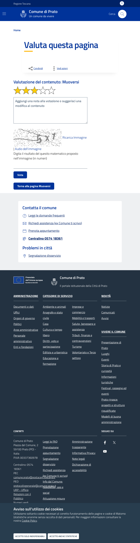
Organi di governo (24, 318)
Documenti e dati (24, 307)
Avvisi (105, 318)
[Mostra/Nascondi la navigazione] (4, 14)
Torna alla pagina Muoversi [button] (33, 186)
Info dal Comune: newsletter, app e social (53, 487)
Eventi (105, 359)
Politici (18, 324)
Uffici (17, 312)
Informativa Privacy (83, 453)
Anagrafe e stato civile (53, 315)
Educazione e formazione (50, 361)
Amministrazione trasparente (82, 444)
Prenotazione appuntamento (51, 450)
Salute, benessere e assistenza (83, 327)
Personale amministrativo (23, 338)
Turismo (77, 346)
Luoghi (105, 354)
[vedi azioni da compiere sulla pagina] (59, 68)
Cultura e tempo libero (52, 332)
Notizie (105, 307)
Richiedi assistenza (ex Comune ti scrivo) (55, 473)
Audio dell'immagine (28, 148)
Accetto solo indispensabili (30, 536)
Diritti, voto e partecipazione (51, 344)
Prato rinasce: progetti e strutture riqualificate (113, 405)
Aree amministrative (26, 330)
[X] (114, 444)
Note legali (78, 459)
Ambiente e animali (54, 307)
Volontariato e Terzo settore (84, 355)
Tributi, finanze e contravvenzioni (82, 338)
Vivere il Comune (113, 332)
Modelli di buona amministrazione (111, 419)
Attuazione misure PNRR (54, 501)
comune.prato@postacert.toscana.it (34, 477)
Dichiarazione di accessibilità (81, 467)
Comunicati (108, 312)
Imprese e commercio (78, 309)
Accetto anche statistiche (63, 536)
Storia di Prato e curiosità (111, 368)
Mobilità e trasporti (83, 318)
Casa (45, 324)
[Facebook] (104, 444)
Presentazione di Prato (111, 345)
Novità (106, 296)
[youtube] (104, 452)
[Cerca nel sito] (122, 14)
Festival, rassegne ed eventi (113, 391)
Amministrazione (26, 296)
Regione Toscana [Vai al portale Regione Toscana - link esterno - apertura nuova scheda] (22, 3)
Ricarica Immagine (74, 137)
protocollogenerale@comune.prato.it (35, 486)
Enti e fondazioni (24, 347)
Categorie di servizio (57, 296)
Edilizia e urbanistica (55, 352)
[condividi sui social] (35, 68)
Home (17, 30)
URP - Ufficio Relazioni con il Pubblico (22, 494)
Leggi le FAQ (50, 441)
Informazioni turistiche (108, 379)
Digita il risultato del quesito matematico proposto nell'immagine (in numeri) (46, 156)
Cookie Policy (29, 520)
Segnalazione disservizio (51, 461)
